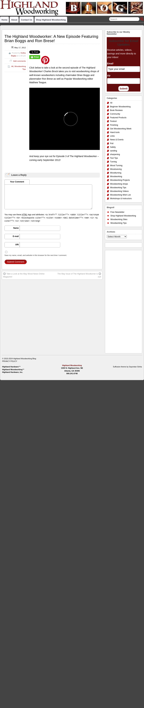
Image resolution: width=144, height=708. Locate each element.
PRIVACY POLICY (9, 361)
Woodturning (115, 173)
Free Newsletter (117, 212)
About (14, 20)
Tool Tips (114, 158)
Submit (123, 88)
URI (17, 244)
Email (110, 63)
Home (4, 20)
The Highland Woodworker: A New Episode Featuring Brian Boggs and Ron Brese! (51, 38)
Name (16, 228)
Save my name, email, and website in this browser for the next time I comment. (35, 255)
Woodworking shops (119, 184)
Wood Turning (116, 165)
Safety (113, 147)
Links (112, 136)
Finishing (114, 125)
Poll (111, 143)
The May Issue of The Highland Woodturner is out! (79, 275)
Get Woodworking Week (120, 129)
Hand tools (115, 132)
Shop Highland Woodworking (51, 20)
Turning (113, 162)
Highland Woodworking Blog (24, 359)
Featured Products (118, 117)
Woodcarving (116, 169)
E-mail (16, 236)
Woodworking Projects (120, 180)
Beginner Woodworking (120, 106)
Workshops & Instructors (121, 198)
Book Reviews (116, 110)
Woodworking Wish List (120, 195)
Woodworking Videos (119, 191)
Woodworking (116, 176)
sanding (113, 151)
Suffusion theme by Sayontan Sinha (127, 367)
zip (108, 75)
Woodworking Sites (118, 219)
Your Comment (17, 182)
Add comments (19, 61)
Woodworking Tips (118, 187)
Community (115, 114)
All (12, 66)
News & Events (116, 139)
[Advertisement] (120, 301)
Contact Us (26, 20)
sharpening (115, 154)
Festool (113, 121)
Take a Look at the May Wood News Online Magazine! (24, 275)
